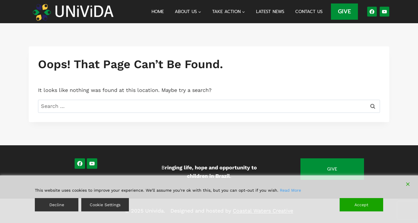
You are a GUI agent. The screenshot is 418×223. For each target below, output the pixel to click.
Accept (361, 204)
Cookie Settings (105, 204)
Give (332, 169)
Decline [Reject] (56, 204)
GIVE (344, 11)
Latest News (270, 11)
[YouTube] (384, 11)
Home (158, 11)
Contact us (308, 11)
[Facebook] (372, 11)
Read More (290, 190)
